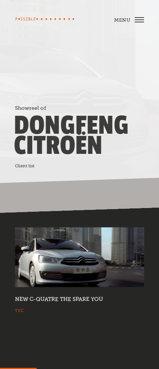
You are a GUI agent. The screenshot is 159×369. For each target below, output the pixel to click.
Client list (25, 166)
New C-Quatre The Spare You (59, 299)
